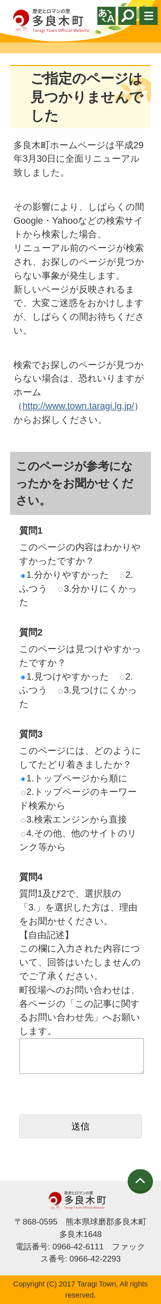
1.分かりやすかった (65, 574)
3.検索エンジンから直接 (74, 819)
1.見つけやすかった (65, 676)
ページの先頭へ (140, 1181)
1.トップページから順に (74, 778)
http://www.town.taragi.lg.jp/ (78, 406)
